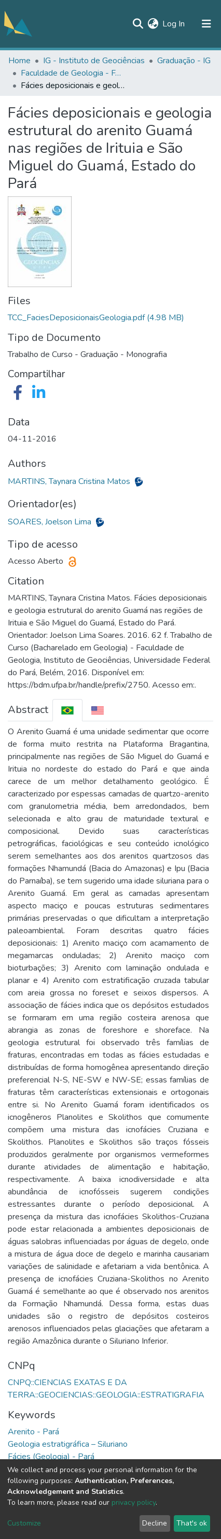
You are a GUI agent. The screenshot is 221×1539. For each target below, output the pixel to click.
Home (19, 60)
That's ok (191, 1523)
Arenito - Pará (33, 1431)
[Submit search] (137, 24)
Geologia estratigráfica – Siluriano (68, 1444)
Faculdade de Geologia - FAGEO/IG (73, 73)
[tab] (67, 710)
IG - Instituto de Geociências (94, 60)
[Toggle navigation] (206, 23)
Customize (24, 1523)
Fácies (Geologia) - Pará (51, 1456)
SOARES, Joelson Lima (50, 522)
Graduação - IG (184, 60)
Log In (174, 24)
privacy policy (134, 1502)
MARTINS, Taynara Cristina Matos (70, 481)
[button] (152, 24)
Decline (154, 1523)
